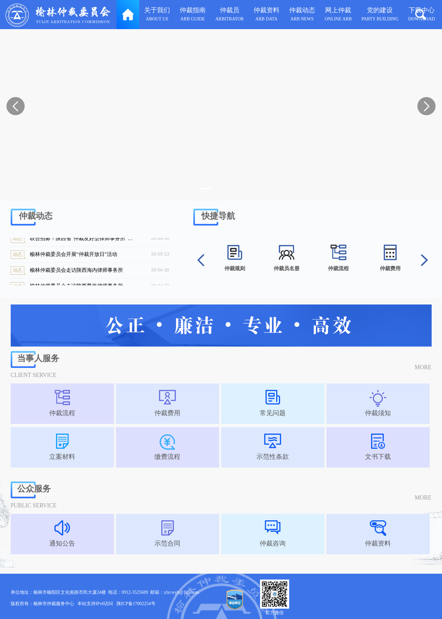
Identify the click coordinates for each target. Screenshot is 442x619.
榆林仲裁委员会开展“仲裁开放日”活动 (74, 256)
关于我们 (157, 15)
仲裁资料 (266, 15)
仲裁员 (229, 15)
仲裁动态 (302, 15)
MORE (422, 367)
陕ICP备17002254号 (136, 603)
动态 (17, 240)
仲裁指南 (193, 15)
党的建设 (379, 15)
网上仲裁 (338, 15)
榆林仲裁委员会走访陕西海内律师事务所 (74, 272)
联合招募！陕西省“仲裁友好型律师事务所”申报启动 (74, 240)
